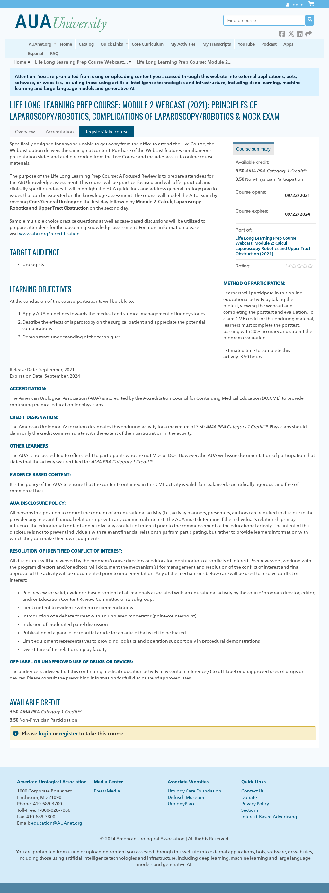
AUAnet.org (40, 44)
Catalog (86, 44)
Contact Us (252, 790)
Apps (288, 44)
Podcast (269, 44)
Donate (249, 797)
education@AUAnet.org (56, 823)
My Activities (183, 44)
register (68, 734)
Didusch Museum (186, 797)
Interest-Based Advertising (269, 816)
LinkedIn (300, 32)
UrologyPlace (182, 803)
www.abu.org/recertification (49, 233)
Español (35, 53)
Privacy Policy (255, 803)
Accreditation (60, 131)
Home (66, 44)
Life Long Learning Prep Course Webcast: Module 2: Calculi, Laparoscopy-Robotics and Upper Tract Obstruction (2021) (273, 245)
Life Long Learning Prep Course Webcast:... (81, 62)
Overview (25, 131)
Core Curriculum (148, 44)
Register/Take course (106, 131)
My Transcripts (216, 44)
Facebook (282, 32)
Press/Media (107, 790)
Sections (250, 810)
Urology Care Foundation (194, 790)
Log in (297, 4)
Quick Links (112, 44)
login (45, 734)
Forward (308, 32)
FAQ (54, 53)
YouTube (246, 44)
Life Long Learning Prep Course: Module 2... (184, 62)
